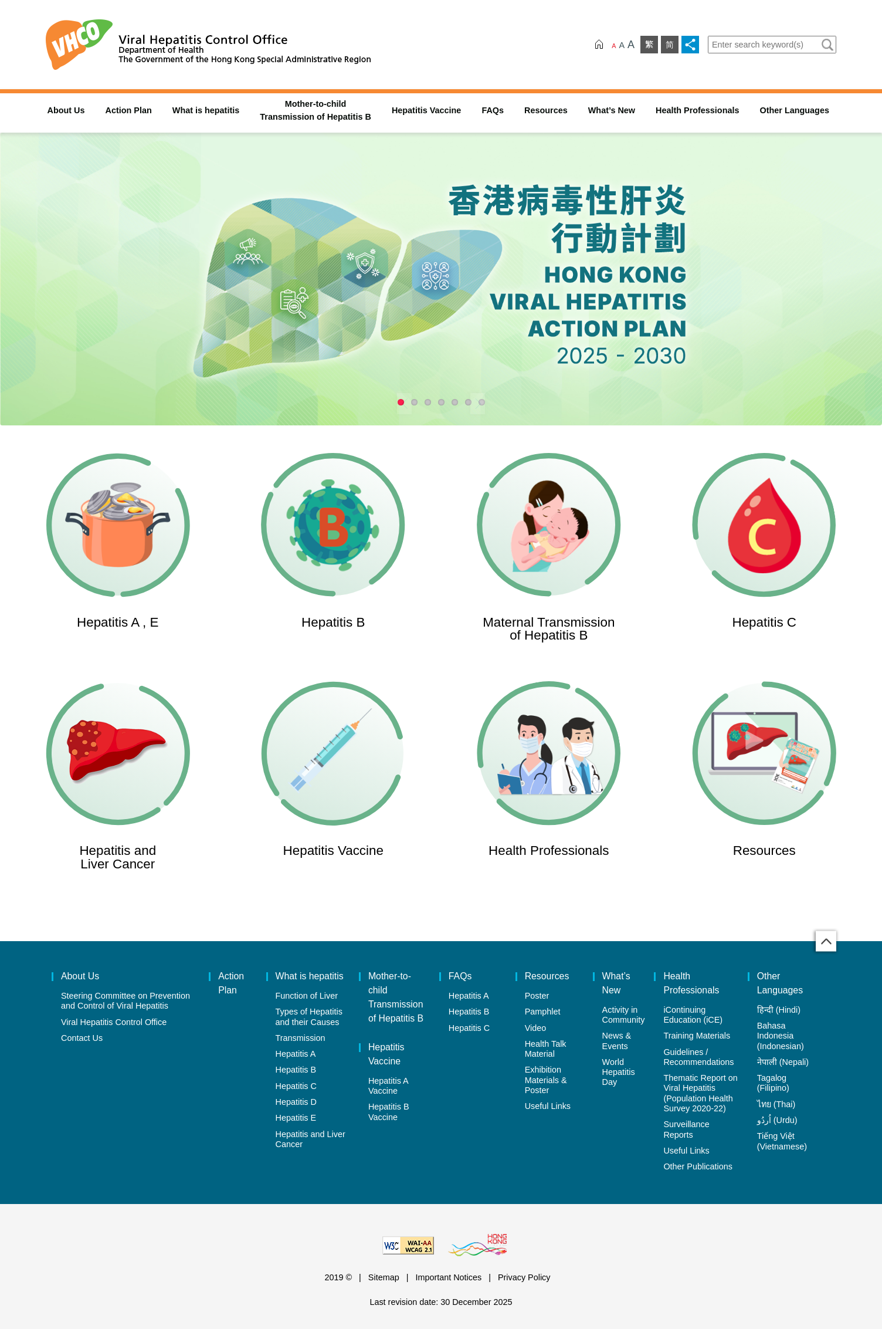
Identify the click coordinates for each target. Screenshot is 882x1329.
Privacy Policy (524, 1277)
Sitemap (383, 1277)
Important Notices (448, 1277)
